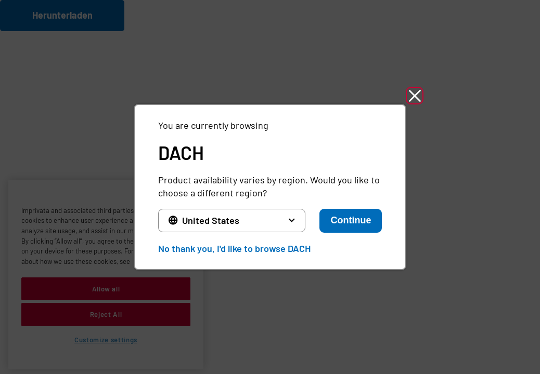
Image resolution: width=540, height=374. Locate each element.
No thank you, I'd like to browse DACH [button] (234, 248)
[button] (414, 95)
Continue (350, 220)
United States (210, 220)
